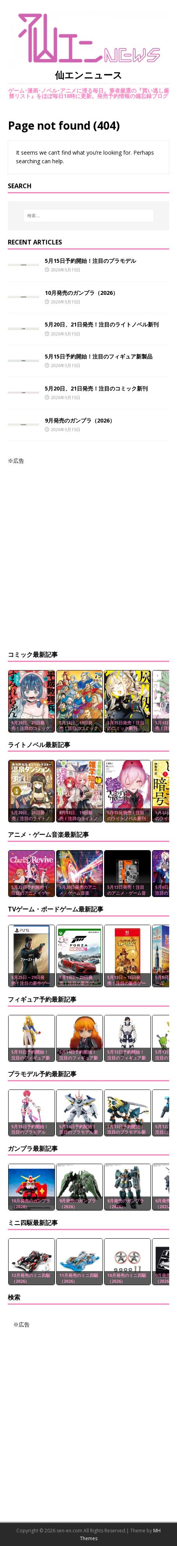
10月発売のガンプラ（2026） (81, 292)
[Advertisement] (88, 554)
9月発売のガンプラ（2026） (80, 420)
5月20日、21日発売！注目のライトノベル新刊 (102, 324)
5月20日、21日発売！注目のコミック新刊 (96, 388)
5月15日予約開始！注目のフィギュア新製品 (98, 356)
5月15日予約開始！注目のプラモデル (90, 260)
